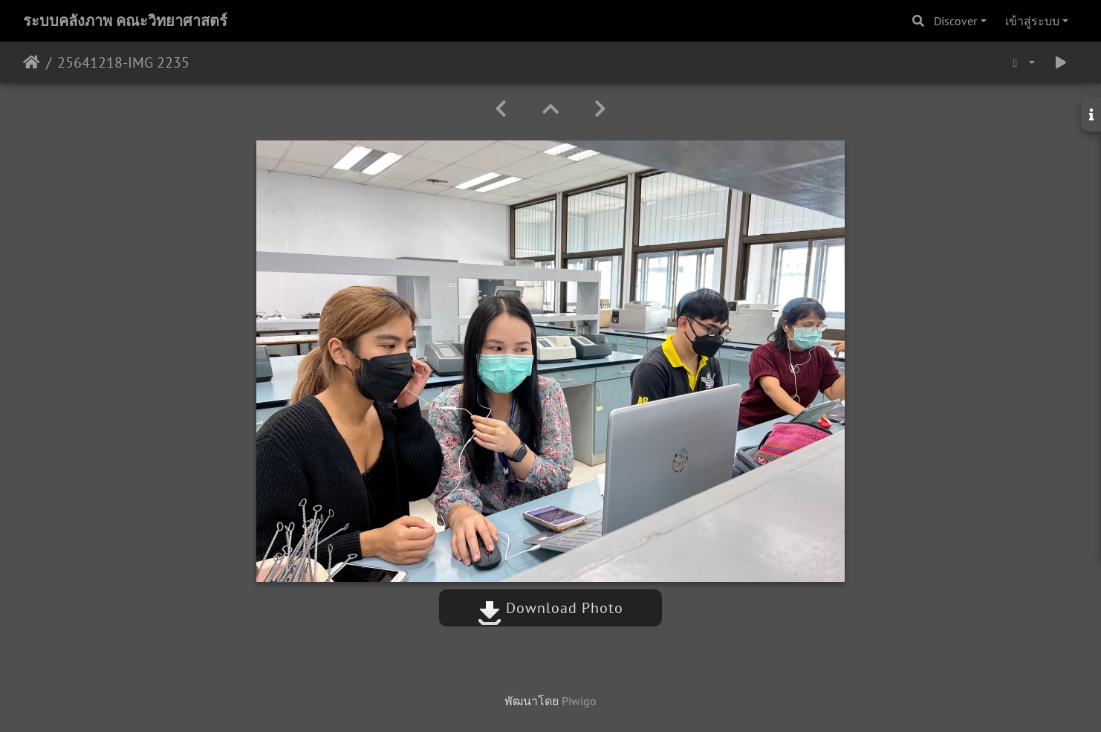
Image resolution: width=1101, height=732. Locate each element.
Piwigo (579, 700)
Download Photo (550, 608)
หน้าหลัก (31, 62)
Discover (955, 20)
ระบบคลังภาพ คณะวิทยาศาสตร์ (125, 20)
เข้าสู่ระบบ (1032, 20)
